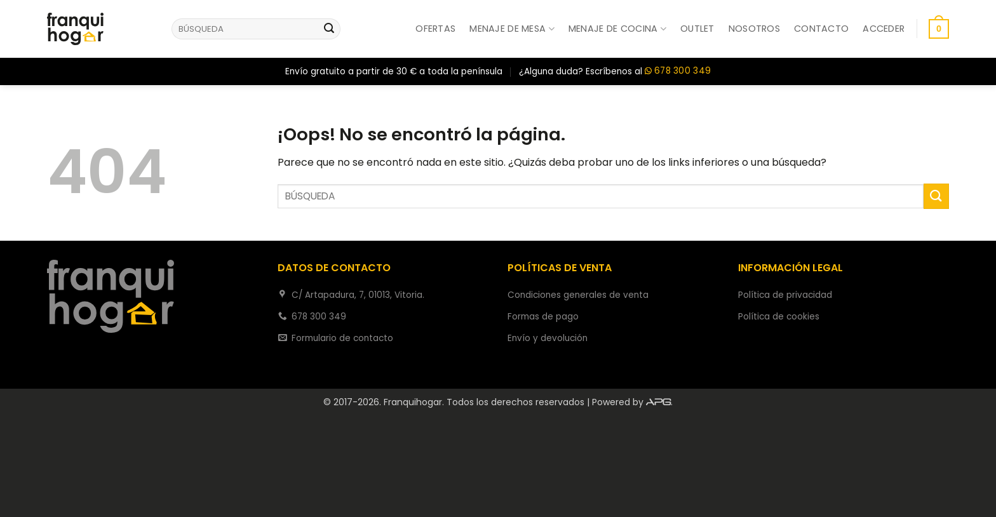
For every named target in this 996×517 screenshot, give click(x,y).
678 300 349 (678, 71)
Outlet (697, 28)
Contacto (821, 28)
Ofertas (435, 28)
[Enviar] (329, 29)
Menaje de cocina (617, 28)
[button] (884, 28)
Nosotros (754, 28)
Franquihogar (413, 402)
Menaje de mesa (512, 28)
